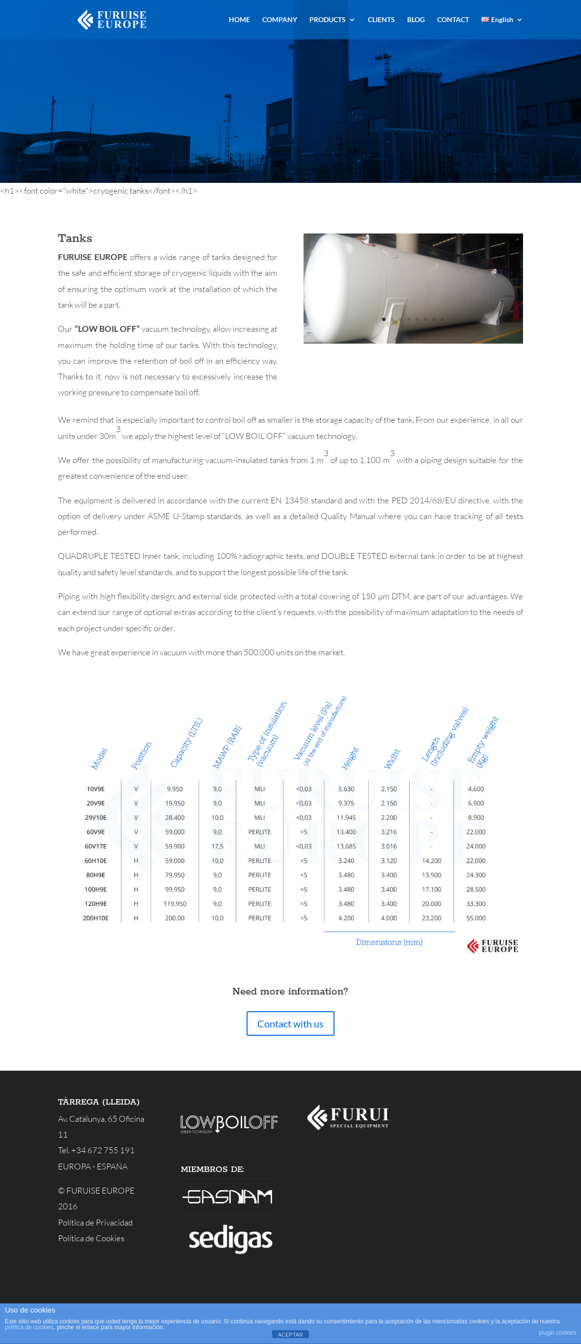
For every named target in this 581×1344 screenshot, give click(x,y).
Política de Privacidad (95, 1222)
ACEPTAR (290, 1335)
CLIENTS (381, 20)
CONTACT (453, 20)
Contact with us (290, 1023)
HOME (239, 20)
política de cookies (29, 1327)
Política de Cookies (91, 1238)
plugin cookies (557, 1332)
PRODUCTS (327, 20)
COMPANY (279, 20)
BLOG (416, 20)
